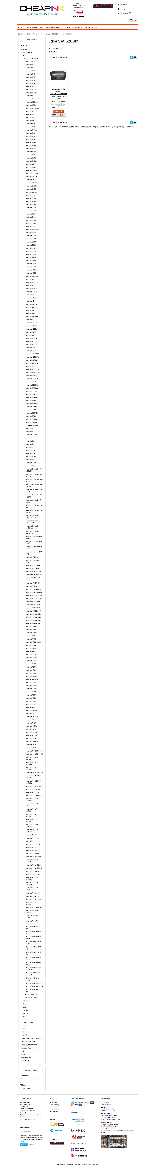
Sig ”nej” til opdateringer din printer (31, 1115)
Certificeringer (25, 1117)
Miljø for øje (24, 1106)
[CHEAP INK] (42, 9)
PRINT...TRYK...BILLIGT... (74, 27)
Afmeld (31, 1145)
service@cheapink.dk (109, 1127)
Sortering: (52, 57)
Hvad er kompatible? (27, 1111)
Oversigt (23, 1113)
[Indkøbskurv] (126, 13)
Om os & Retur (32, 27)
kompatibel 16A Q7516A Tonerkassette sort (58, 91)
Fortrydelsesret (25, 1102)
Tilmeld (23, 1145)
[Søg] (133, 20)
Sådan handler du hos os (55, 27)
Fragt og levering (25, 1104)
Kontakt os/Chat (91, 27)
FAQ (41, 27)
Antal (54, 108)
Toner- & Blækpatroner (28, 1119)
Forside (20, 27)
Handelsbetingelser (26, 1109)
